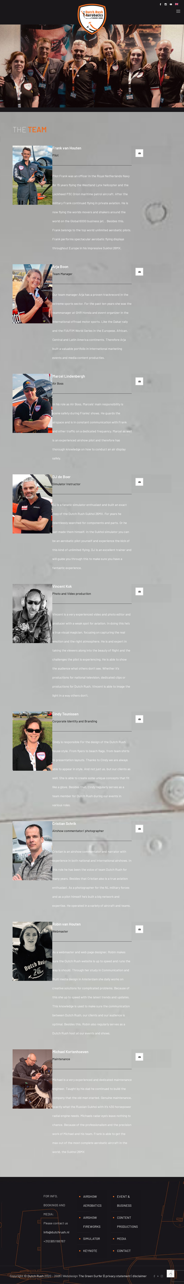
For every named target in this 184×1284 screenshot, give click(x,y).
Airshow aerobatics (92, 1200)
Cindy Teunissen (65, 714)
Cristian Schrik (64, 823)
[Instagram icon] (161, 1276)
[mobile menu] (178, 10)
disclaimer (140, 1276)
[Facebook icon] (154, 1276)
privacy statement (118, 1276)
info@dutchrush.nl (56, 1232)
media (121, 1239)
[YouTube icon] (158, 1276)
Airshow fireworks (91, 1222)
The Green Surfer (90, 1276)
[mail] (139, 153)
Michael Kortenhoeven (70, 1051)
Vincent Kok (62, 586)
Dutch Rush (35, 1276)
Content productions (127, 1222)
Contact (124, 1251)
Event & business (124, 1200)
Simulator (91, 1239)
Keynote (90, 1251)
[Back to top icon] (170, 1273)
